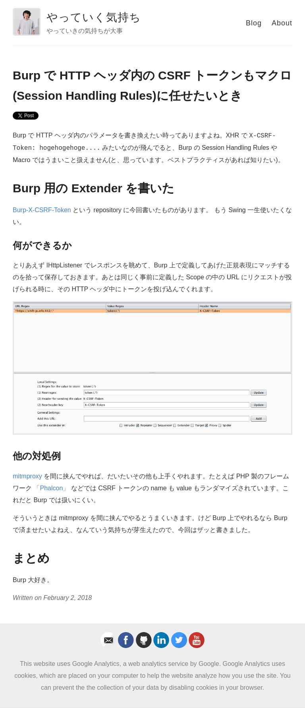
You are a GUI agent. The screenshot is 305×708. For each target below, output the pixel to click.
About (282, 23)
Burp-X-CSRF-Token (42, 210)
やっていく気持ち (93, 17)
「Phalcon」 (51, 488)
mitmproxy (27, 476)
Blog (254, 23)
